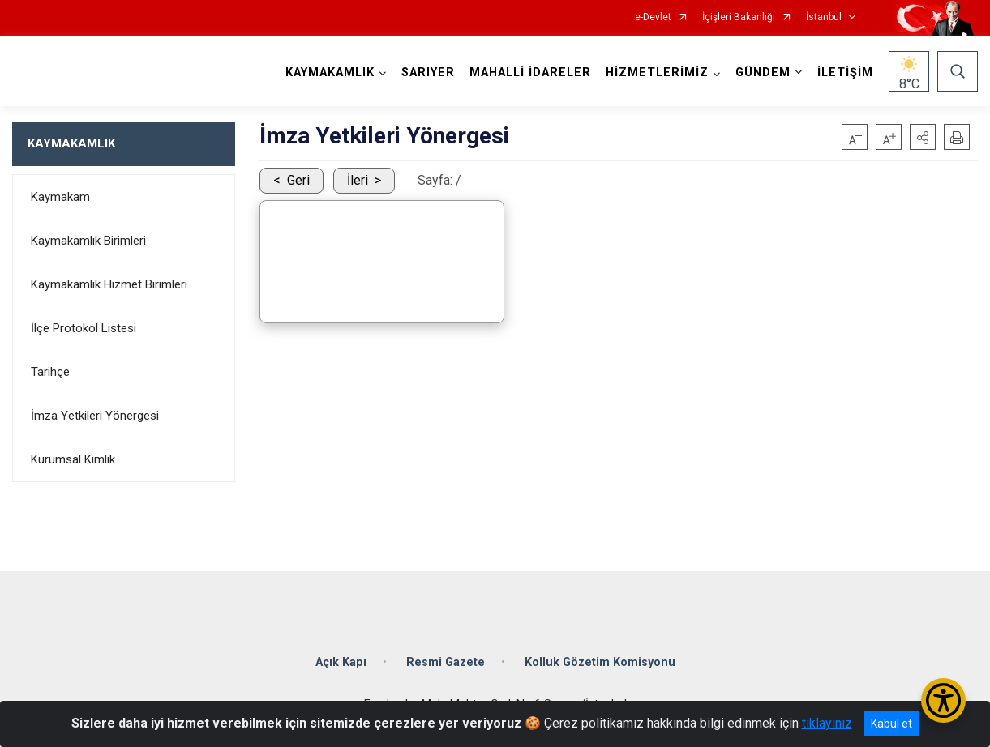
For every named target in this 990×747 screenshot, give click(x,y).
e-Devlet (653, 17)
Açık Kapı (340, 662)
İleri (357, 180)
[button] (923, 137)
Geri (298, 180)
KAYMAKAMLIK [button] (330, 72)
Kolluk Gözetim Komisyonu (600, 662)
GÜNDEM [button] (763, 72)
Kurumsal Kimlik (73, 459)
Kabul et (891, 723)
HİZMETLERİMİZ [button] (657, 72)
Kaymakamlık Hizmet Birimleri (109, 284)
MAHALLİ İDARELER (530, 72)
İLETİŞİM (845, 72)
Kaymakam (60, 197)
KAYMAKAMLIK (71, 143)
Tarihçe (50, 372)
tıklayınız (827, 723)
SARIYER (428, 72)
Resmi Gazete (445, 662)
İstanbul (824, 17)
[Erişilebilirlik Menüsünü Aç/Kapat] (943, 700)
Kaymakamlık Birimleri (88, 240)
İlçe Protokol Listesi (83, 328)
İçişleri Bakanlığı (738, 17)
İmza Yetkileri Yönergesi (95, 415)
